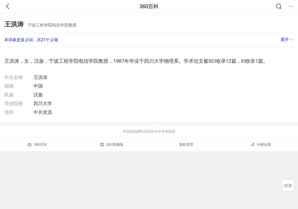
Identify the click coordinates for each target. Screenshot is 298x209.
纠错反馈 (261, 144)
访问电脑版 (111, 145)
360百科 (149, 6)
